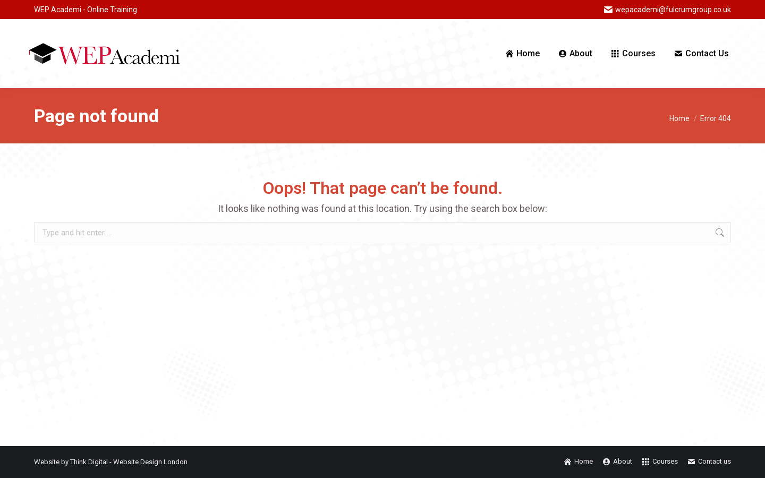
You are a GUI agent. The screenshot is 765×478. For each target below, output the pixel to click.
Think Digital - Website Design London (129, 462)
